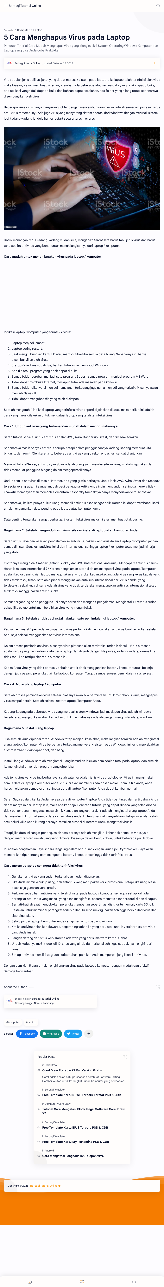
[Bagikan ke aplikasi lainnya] (88, 1096)
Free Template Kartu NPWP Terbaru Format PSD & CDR (81, 1157)
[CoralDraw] (51, 1127)
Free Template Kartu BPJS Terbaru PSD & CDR (75, 1189)
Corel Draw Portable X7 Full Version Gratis (72, 1132)
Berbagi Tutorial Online (25, 6)
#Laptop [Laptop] (31, 1084)
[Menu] (82, 1281)
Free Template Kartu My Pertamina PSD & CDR (75, 1204)
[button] (27, 1096)
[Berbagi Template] (55, 1152)
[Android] (49, 1212)
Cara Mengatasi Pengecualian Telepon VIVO (73, 1218)
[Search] (158, 6)
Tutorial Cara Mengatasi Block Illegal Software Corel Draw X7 (83, 1173)
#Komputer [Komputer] (12, 1084)
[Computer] (51, 1166)
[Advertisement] (82, 50)
